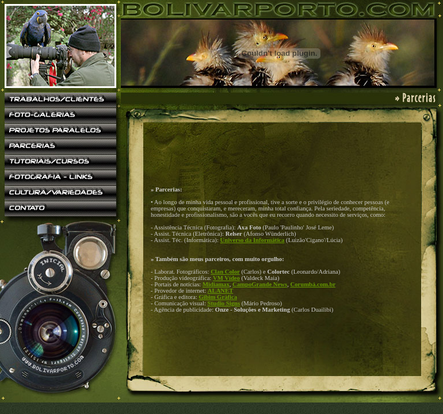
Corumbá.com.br (312, 284)
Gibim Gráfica (217, 297)
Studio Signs (224, 303)
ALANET (220, 291)
